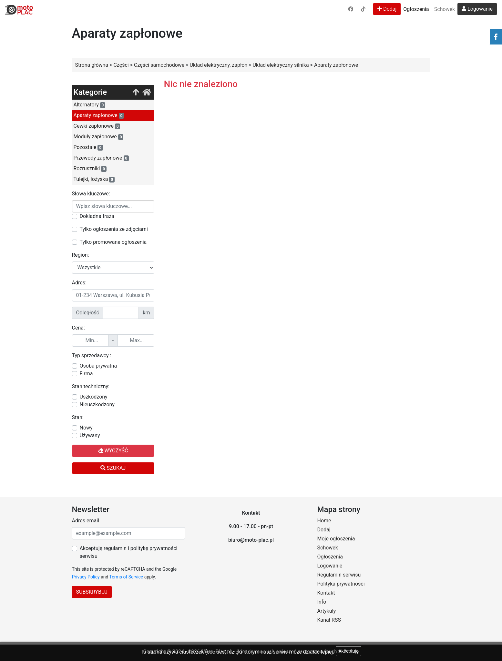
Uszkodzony (94, 397)
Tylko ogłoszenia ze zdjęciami (114, 229)
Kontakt (326, 593)
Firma (86, 373)
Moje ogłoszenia (336, 539)
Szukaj (113, 468)
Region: (80, 255)
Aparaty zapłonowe (99, 115)
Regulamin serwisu (339, 575)
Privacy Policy (86, 576)
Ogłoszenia (416, 9)
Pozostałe (88, 147)
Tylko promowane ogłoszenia (113, 242)
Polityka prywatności (341, 584)
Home (324, 521)
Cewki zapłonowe (97, 126)
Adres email (85, 521)
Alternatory (90, 105)
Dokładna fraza (97, 216)
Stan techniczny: (90, 386)
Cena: (78, 328)
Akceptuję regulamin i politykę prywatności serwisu (129, 552)
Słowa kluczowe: (91, 194)
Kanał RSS (329, 620)
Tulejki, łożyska (94, 179)
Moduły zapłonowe (99, 136)
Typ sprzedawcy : (91, 355)
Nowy (86, 428)
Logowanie (477, 9)
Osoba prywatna (98, 366)
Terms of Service (126, 576)
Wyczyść (113, 451)
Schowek (444, 9)
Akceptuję (349, 651)
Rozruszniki (90, 168)
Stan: (78, 417)
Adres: (79, 283)
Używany (90, 435)
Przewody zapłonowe (101, 158)
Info (321, 602)
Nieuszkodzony (97, 404)
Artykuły (326, 611)
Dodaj (386, 9)
